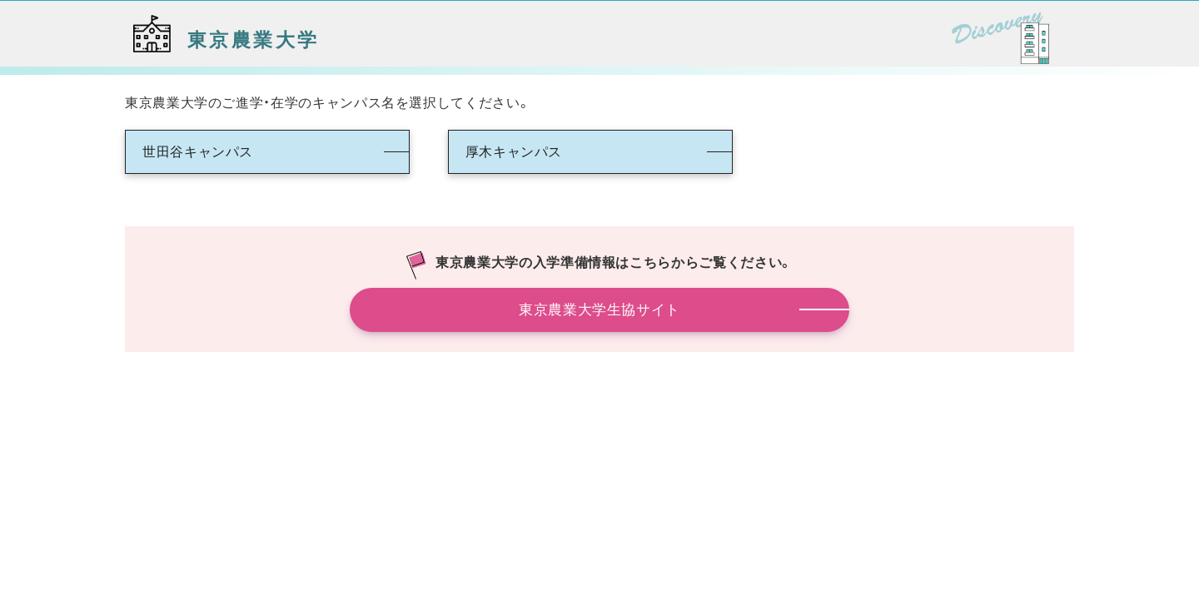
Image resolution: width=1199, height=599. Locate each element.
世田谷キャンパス (197, 151)
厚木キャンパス (513, 151)
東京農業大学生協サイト (599, 309)
